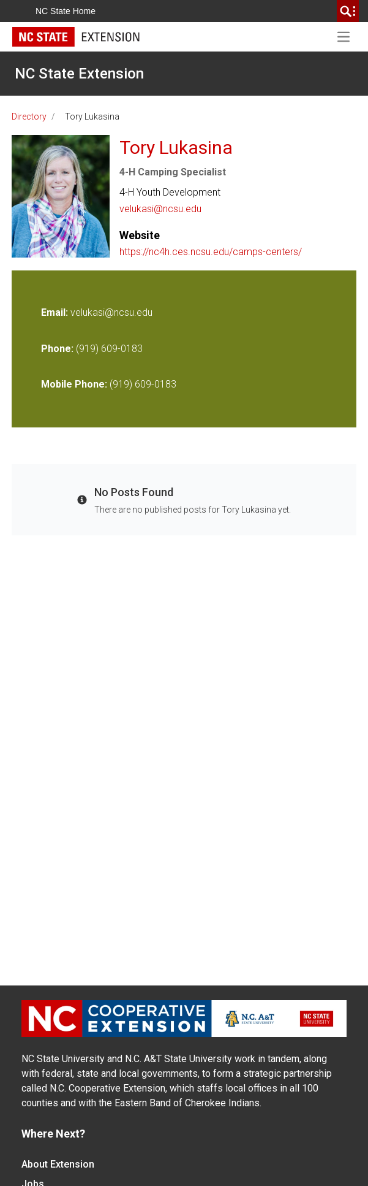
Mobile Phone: (74, 384)
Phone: (57, 348)
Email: (55, 312)
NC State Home (66, 11)
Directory (29, 116)
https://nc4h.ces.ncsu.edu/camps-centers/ (210, 252)
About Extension (57, 1164)
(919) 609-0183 (109, 348)
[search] (348, 11)
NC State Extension (79, 73)
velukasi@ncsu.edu (160, 209)
